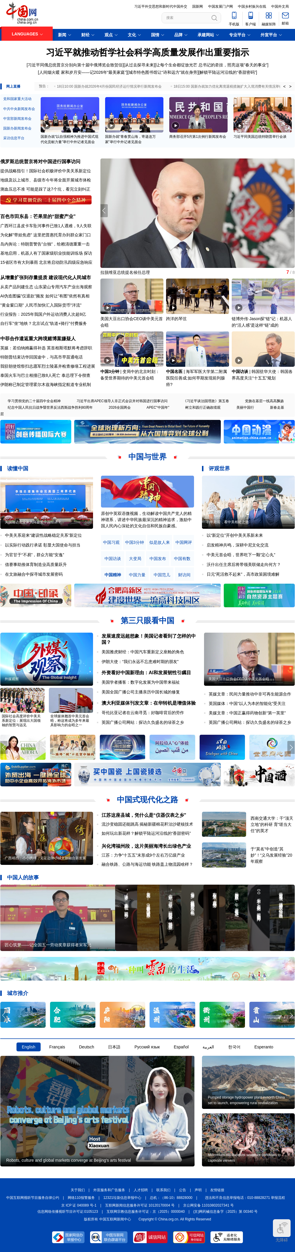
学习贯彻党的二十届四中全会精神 (34, 401)
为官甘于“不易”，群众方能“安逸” (34, 554)
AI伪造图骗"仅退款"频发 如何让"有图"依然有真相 (45, 296)
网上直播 (13, 86)
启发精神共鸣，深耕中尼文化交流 (238, 545)
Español (181, 1047)
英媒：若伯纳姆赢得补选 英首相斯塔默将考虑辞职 (46, 348)
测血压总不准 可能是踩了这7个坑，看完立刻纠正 (45, 189)
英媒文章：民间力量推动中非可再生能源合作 (250, 694)
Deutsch (86, 1047)
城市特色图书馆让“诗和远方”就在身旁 (163, 72)
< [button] (284, 86)
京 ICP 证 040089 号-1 (79, 1205)
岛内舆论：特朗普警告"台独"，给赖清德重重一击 (45, 244)
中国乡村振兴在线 (252, 6)
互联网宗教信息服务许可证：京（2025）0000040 (146, 1212)
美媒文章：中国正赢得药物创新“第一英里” (247, 713)
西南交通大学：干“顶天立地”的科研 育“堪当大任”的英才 (272, 824)
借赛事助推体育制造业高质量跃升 (36, 564)
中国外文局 (280, 6)
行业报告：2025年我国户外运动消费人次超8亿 (43, 314)
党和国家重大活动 (17, 99)
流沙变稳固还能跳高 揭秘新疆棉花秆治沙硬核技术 (147, 824)
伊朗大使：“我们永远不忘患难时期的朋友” (140, 661)
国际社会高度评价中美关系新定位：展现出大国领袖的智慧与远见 (21, 720)
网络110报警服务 (81, 1198)
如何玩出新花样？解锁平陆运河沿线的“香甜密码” (146, 833)
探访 (88, 253)
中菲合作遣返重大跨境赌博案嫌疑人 (38, 338)
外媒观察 (12, 679)
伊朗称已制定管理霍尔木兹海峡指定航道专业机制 (45, 384)
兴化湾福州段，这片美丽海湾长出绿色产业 (146, 846)
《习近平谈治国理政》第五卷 (206, 401)
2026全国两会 (120, 407)
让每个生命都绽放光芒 (176, 65)
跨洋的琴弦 (176, 318)
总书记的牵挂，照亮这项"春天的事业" (232, 65)
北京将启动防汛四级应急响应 (65, 262)
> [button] (290, 86)
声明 (198, 1190)
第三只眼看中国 (147, 620)
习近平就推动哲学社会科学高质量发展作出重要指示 (147, 52)
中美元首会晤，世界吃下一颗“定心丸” (241, 554)
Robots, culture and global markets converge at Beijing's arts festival (68, 1160)
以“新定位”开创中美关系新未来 (235, 535)
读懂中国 (17, 469)
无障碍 (282, 1230)
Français (57, 1047)
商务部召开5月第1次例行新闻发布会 (197, 137)
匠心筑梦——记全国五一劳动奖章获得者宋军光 (48, 944)
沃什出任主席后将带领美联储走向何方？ (244, 564)
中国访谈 (240, 371)
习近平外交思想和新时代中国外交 (160, 6)
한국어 (234, 1047)
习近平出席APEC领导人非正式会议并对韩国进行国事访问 (122, 401)
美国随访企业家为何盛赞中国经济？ (33, 522)
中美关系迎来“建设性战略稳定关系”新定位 (43, 535)
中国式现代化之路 (147, 799)
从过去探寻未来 (139, 65)
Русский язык (147, 1047)
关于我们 (78, 1190)
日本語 (114, 1047)
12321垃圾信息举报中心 (122, 1198)
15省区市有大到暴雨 (19, 262)
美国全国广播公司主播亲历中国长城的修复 (141, 692)
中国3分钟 (109, 371)
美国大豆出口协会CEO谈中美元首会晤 (238, 679)
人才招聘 (141, 1190)
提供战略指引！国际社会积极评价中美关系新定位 (45, 170)
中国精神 (113, 575)
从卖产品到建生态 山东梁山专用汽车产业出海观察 (46, 286)
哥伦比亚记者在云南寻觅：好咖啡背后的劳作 (143, 712)
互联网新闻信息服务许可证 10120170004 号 (140, 1205)
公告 (182, 1190)
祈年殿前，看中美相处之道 (227, 522)
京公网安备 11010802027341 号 (208, 1205)
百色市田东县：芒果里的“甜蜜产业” (38, 216)
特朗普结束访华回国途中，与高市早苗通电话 (41, 357)
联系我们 (163, 1190)
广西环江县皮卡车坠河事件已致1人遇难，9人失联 (46, 225)
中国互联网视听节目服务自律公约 (32, 1198)
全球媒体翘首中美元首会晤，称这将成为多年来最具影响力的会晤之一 (69, 720)
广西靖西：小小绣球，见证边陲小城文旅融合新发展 (45, 858)
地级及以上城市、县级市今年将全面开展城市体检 (45, 180)
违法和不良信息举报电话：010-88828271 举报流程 (245, 1198)
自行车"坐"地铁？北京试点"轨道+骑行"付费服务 (43, 323)
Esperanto (263, 1047)
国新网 (197, 6)
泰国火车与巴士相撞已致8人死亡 (30, 375)
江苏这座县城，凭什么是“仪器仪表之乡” (144, 815)
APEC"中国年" (158, 407)
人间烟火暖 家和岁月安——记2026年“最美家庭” (82, 72)
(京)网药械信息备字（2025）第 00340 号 (225, 1212)
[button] (291, 210)
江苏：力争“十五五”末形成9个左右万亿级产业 (143, 855)
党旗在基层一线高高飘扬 (264, 401)
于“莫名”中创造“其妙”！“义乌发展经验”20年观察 (271, 855)
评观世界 (219, 469)
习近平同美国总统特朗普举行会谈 (259, 137)
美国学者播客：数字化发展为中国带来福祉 (141, 682)
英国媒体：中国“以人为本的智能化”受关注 (247, 703)
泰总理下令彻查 (76, 375)
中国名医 (174, 371)
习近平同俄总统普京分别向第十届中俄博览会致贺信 (75, 65)
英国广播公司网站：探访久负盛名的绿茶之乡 (143, 722)
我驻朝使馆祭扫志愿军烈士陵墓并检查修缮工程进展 (47, 366)
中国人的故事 (23, 878)
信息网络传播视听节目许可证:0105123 (67, 1212)
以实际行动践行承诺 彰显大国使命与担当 (42, 545)
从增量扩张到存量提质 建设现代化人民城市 (45, 277)
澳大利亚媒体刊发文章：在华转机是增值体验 (149, 703)
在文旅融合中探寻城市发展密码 (34, 574)
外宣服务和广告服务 (109, 1190)
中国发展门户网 (220, 6)
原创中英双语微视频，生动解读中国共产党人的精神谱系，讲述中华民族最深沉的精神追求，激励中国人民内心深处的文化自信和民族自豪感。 (146, 519)
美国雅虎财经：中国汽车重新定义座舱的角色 (143, 651)
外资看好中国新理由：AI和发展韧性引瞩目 (146, 672)
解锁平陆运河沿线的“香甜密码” (228, 72)
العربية (208, 1047)
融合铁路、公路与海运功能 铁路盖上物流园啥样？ (147, 864)
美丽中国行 (245, 407)
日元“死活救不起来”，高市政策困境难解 (243, 574)
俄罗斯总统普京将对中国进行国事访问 (40, 161)
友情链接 (217, 1190)
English (28, 1047)
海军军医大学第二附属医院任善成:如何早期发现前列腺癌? (196, 378)
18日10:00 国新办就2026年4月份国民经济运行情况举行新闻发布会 (109, 86)
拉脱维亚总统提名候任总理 (125, 272)
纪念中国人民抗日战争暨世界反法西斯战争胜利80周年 (50, 407)
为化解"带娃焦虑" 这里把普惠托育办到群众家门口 (45, 235)
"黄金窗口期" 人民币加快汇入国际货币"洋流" (41, 305)
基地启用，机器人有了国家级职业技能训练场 (41, 253)
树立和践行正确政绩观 (203, 407)
